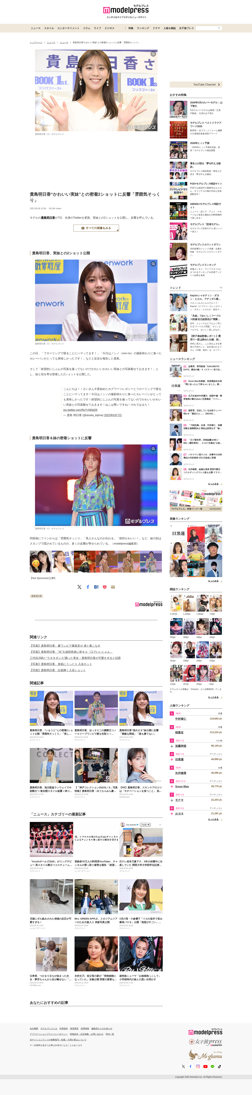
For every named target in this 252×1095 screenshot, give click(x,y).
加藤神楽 (180, 745)
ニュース (36, 28)
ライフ (97, 28)
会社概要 (34, 1028)
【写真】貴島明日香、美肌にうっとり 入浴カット (61, 664)
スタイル (49, 28)
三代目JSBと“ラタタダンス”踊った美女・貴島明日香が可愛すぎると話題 (75, 657)
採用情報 (85, 1028)
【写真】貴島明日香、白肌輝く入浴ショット (58, 670)
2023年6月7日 (113, 415)
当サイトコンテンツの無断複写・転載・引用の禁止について (58, 1040)
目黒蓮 (179, 759)
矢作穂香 (180, 773)
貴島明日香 (48, 217)
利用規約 (63, 1028)
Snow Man (182, 786)
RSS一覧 (110, 1034)
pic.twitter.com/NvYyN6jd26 (80, 409)
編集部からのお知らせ (101, 1028)
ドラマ (156, 28)
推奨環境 (74, 1028)
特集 (130, 28)
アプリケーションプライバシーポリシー (49, 1034)
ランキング (143, 28)
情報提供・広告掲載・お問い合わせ (86, 1034)
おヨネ (179, 813)
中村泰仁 (180, 718)
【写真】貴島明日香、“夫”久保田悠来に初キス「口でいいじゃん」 (71, 651)
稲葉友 (179, 732)
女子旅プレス (186, 28)
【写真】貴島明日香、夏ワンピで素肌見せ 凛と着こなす (65, 645)
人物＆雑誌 (169, 28)
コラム (86, 28)
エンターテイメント (68, 28)
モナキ (179, 800)
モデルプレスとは (48, 1028)
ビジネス (109, 28)
